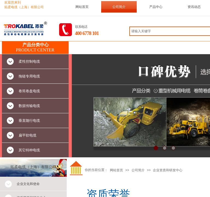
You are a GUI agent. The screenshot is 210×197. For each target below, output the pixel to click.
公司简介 (119, 7)
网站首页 (82, 7)
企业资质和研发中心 (167, 170)
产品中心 (155, 7)
